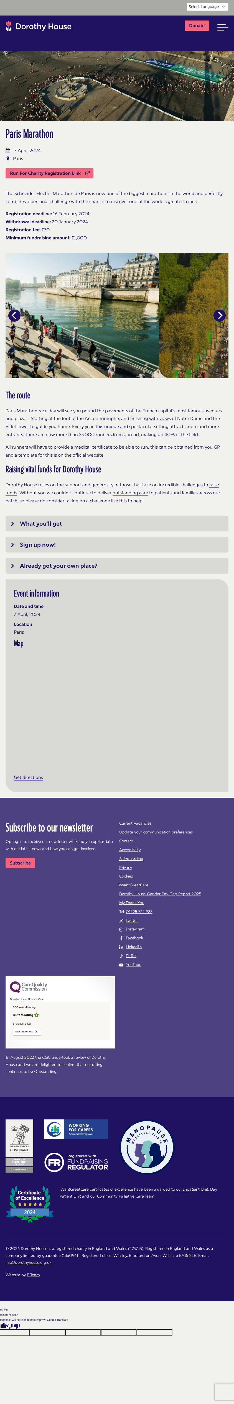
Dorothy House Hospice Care (39, 27)
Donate (197, 25)
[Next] (219, 316)
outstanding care (130, 492)
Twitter (132, 920)
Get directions (28, 777)
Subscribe (20, 863)
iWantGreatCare (133, 885)
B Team (33, 1274)
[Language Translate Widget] (207, 7)
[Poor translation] (13, 1326)
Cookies (126, 876)
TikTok (131, 955)
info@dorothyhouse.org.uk (28, 1262)
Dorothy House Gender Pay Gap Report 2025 (160, 893)
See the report (24, 1031)
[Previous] (14, 316)
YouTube (133, 964)
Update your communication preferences (156, 832)
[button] (222, 28)
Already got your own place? (58, 565)
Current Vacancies (135, 823)
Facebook (134, 937)
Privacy (125, 867)
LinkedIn (134, 946)
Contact (126, 840)
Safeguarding (131, 858)
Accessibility (130, 849)
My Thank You (131, 902)
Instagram (135, 929)
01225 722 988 (139, 911)
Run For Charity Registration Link (50, 173)
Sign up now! (38, 544)
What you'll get (41, 523)
